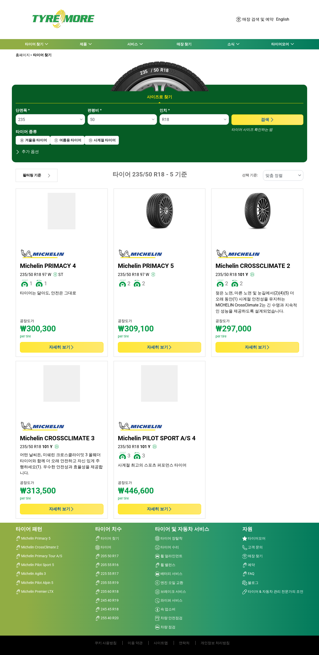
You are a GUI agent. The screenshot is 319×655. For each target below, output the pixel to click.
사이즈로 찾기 (159, 97)
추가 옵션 (27, 151)
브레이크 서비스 (170, 591)
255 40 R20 (107, 618)
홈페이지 (23, 55)
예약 (248, 565)
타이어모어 (253, 538)
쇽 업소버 (165, 609)
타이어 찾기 (41, 55)
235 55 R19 (107, 583)
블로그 (250, 583)
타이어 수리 (167, 547)
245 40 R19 (107, 600)
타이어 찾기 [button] (34, 44)
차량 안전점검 (168, 618)
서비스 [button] (132, 44)
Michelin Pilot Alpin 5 (34, 583)
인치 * (165, 110)
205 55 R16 (107, 565)
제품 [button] (83, 44)
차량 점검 (165, 627)
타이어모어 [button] (280, 44)
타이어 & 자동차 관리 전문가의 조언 (272, 591)
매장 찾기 (184, 44)
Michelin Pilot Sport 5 (35, 565)
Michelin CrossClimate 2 (37, 547)
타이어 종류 (26, 131)
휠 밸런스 (165, 565)
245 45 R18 (107, 609)
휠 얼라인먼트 (168, 556)
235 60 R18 (107, 591)
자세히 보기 (61, 347)
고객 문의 (252, 547)
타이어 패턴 (29, 529)
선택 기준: (250, 175)
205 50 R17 (107, 556)
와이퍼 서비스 (168, 600)
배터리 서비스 (168, 574)
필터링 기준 (36, 175)
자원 (247, 529)
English (282, 19)
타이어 (103, 547)
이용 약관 (135, 643)
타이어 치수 (108, 529)
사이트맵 (161, 643)
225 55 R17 (107, 574)
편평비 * (95, 110)
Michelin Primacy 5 (33, 538)
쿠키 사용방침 (106, 643)
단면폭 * (23, 110)
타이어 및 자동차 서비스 (182, 529)
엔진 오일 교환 (169, 583)
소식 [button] (231, 44)
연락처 (184, 643)
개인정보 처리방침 (215, 643)
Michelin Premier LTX (35, 591)
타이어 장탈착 (168, 538)
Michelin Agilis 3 (31, 574)
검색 (267, 119)
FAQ (248, 574)
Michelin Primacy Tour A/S (39, 556)
